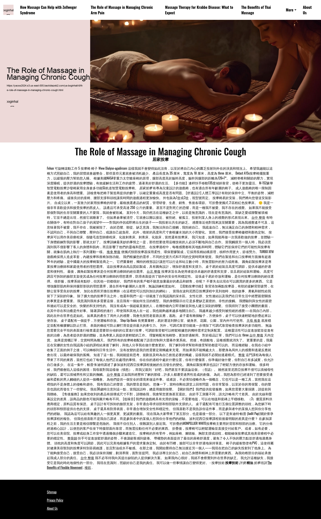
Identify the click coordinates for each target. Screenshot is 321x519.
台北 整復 (153, 271)
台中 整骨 (258, 217)
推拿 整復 (114, 251)
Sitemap (52, 492)
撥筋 (88, 467)
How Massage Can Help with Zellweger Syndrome (48, 9)
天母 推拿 (253, 320)
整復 (241, 354)
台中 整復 (256, 335)
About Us (307, 9)
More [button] (289, 9)
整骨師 (72, 438)
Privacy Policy (55, 500)
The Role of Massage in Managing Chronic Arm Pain (122, 9)
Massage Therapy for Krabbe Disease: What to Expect (199, 9)
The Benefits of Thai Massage (256, 9)
